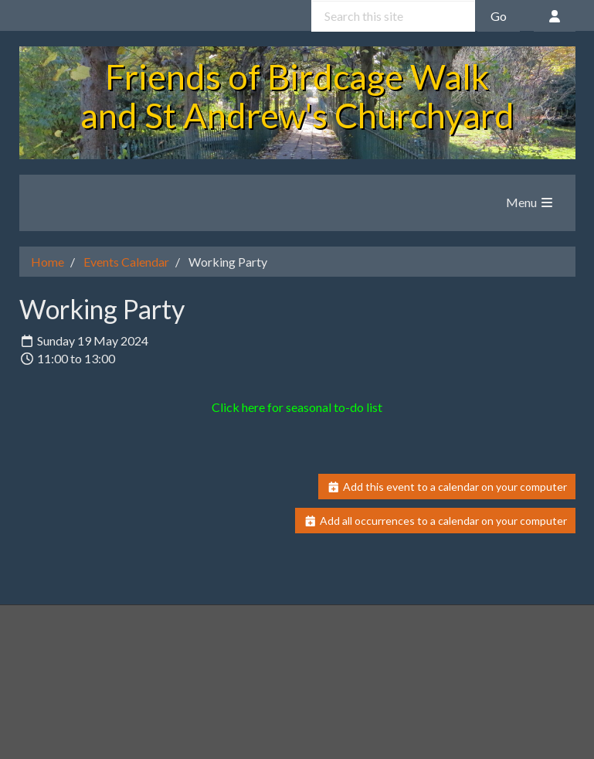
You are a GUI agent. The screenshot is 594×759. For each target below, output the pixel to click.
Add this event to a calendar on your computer (447, 486)
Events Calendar (126, 261)
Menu (530, 202)
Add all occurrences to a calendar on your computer (435, 520)
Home (47, 261)
